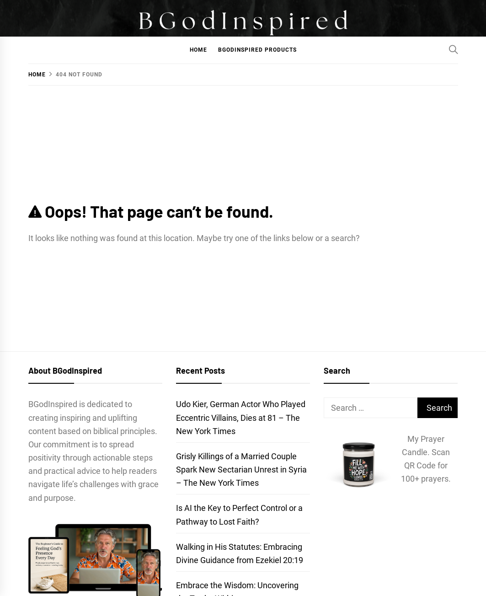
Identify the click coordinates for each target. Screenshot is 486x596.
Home (198, 50)
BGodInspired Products (257, 50)
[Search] (453, 49)
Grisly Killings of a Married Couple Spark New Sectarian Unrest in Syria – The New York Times (241, 469)
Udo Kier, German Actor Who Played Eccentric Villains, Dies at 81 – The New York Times (240, 417)
